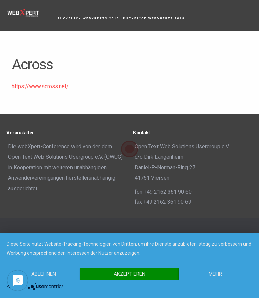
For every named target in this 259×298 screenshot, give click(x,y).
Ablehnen (43, 274)
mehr (215, 274)
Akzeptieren (129, 274)
